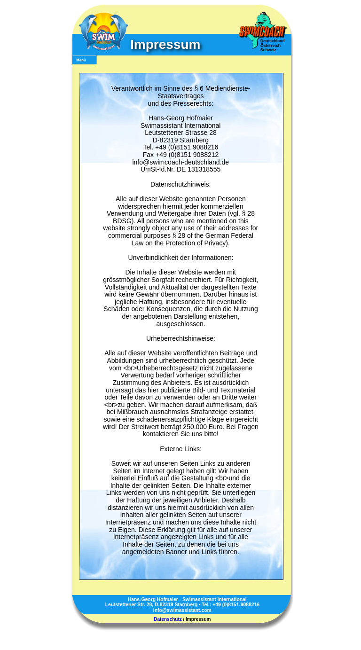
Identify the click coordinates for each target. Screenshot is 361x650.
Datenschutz (167, 619)
